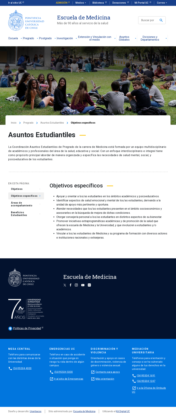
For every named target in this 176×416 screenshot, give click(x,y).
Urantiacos (35, 411)
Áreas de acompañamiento (26, 204)
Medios (81, 2)
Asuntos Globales (128, 38)
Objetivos (26, 189)
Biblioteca (98, 2)
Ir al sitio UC (15, 2)
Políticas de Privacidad (24, 329)
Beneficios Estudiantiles (26, 214)
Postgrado (48, 38)
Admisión (61, 2)
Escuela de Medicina (84, 411)
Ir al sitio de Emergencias (68, 378)
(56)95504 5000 (63, 372)
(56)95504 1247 (146, 381)
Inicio (13, 122)
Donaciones (119, 2)
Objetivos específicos (26, 195)
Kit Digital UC (123, 411)
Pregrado (31, 38)
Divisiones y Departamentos (154, 38)
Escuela (15, 38)
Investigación (67, 38)
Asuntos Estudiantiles (52, 122)
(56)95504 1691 (146, 375)
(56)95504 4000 (22, 368)
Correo (162, 2)
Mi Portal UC (142, 2)
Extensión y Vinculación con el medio (97, 38)
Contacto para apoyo (108, 372)
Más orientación (105, 378)
